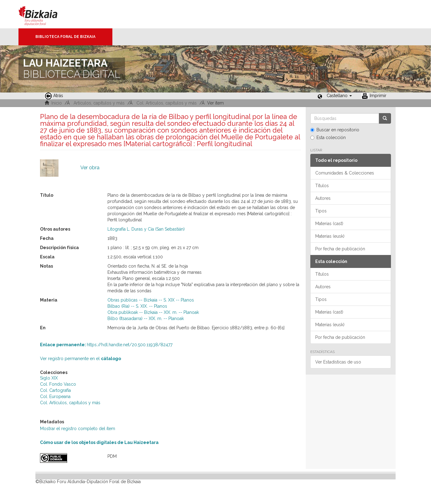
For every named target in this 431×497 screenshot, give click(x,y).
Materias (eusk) (329, 236)
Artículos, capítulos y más (99, 103)
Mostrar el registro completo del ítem (77, 428)
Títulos (322, 185)
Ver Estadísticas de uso (338, 361)
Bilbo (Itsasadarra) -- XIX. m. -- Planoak (145, 318)
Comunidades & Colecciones (344, 172)
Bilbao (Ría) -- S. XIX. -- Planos (137, 306)
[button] (339, 95)
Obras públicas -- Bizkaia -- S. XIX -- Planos (150, 300)
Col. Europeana (55, 396)
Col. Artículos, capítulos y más (166, 103)
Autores (323, 198)
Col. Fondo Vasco (58, 384)
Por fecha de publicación (340, 248)
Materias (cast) (329, 223)
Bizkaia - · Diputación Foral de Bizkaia (44, 14)
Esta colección (328, 137)
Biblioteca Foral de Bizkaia (65, 37)
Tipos (321, 210)
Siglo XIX (49, 378)
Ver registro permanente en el (80, 358)
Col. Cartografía (55, 390)
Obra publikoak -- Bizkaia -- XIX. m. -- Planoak (153, 312)
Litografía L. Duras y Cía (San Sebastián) (146, 229)
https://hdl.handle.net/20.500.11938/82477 (106, 344)
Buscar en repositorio (334, 129)
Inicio (56, 103)
